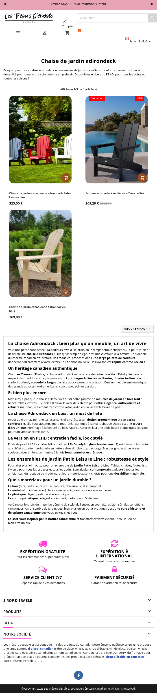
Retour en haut (138, 329)
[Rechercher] (117, 17)
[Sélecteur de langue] (131, 41)
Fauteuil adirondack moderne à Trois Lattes (114, 193)
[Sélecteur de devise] (145, 41)
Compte (67, 23)
